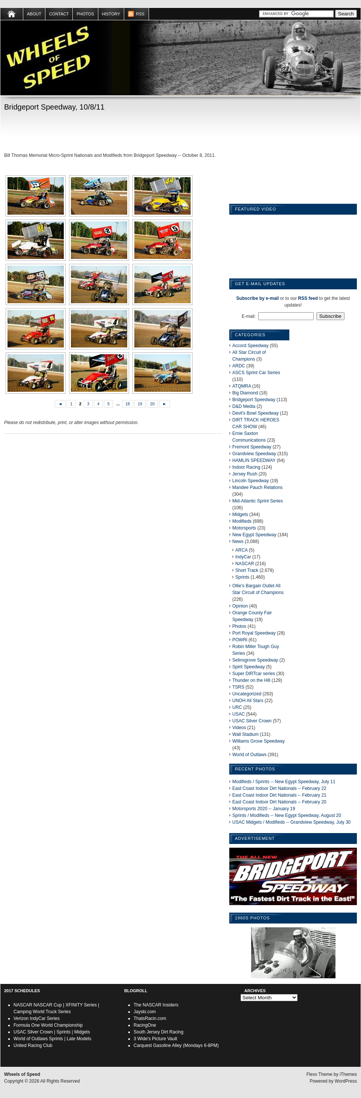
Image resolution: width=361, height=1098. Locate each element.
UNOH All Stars (247, 700)
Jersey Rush (244, 474)
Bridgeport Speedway (253, 399)
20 (152, 404)
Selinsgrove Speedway (255, 660)
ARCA (241, 550)
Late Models (79, 1038)
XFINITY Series (81, 1005)
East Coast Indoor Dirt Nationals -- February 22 (279, 788)
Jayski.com (145, 1011)
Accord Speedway (250, 345)
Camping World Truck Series (42, 1011)
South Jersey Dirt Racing (159, 1032)
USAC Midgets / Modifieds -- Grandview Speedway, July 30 (291, 822)
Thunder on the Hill (251, 680)
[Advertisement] (92, 133)
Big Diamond (245, 393)
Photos (85, 14)
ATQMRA (241, 386)
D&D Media (243, 406)
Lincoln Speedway (250, 480)
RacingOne (145, 1025)
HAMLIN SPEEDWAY (253, 460)
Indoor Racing (246, 467)
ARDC (238, 366)
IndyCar (243, 557)
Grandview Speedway (254, 453)
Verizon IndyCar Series (37, 1018)
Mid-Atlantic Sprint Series (257, 501)
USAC (238, 714)
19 (140, 404)
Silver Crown (40, 1032)
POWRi (239, 639)
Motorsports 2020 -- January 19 (263, 808)
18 (127, 404)
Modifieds (241, 521)
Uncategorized (246, 693)
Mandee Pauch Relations (257, 487)
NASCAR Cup (47, 1005)
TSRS (238, 687)
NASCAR (244, 563)
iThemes (348, 1074)
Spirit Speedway (248, 666)
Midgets (240, 514)
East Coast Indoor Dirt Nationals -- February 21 (279, 795)
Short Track (246, 570)
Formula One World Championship (48, 1025)
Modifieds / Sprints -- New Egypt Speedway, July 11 (283, 781)
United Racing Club (33, 1045)
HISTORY (111, 14)
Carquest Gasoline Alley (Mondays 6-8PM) (176, 1045)
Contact (59, 14)
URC (237, 707)
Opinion (240, 606)
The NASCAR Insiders (156, 1005)
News (238, 541)
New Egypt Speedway (254, 534)
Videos (239, 727)
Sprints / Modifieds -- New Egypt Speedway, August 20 (286, 815)
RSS (140, 14)
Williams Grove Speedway (258, 741)
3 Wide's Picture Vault (155, 1038)
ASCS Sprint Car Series (256, 372)
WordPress (346, 1081)
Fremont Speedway (251, 447)
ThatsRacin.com (150, 1018)
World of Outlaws (249, 754)
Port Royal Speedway (253, 633)
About (34, 14)
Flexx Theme (319, 1074)
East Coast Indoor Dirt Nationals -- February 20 (279, 802)
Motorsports (244, 528)
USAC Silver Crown (252, 720)
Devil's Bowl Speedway (255, 413)
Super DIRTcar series (253, 673)
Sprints (242, 577)
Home (11, 14)
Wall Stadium (245, 734)
